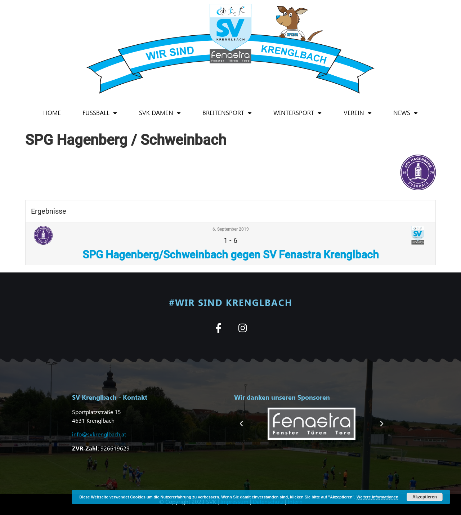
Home (52, 112)
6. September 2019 (230, 229)
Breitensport (227, 113)
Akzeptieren (424, 497)
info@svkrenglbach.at (99, 434)
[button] (241, 423)
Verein (358, 113)
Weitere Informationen (377, 497)
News (405, 113)
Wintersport (297, 113)
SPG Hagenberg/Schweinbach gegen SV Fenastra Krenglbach (230, 254)
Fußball (99, 113)
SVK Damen (160, 113)
